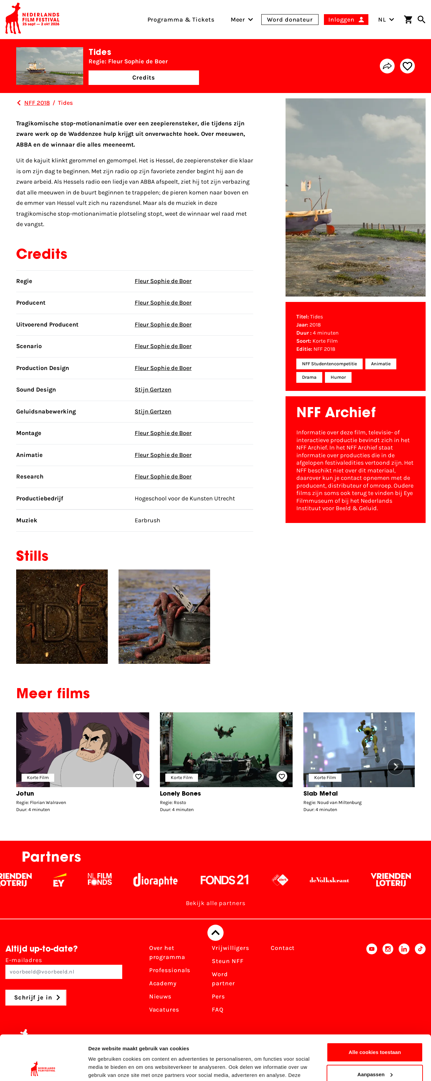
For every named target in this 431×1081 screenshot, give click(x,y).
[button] (395, 766)
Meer (238, 20)
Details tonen (104, 1068)
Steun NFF (227, 961)
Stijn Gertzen (153, 389)
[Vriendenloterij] (397, 880)
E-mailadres (63, 967)
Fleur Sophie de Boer (163, 281)
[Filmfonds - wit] (106, 880)
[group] (82, 764)
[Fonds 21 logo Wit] (230, 880)
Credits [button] (143, 77)
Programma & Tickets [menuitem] (180, 20)
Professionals (170, 970)
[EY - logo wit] (65, 880)
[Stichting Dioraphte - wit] (161, 880)
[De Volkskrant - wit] (335, 880)
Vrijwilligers (230, 948)
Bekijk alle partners (215, 903)
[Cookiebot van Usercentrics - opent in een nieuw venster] (43, 1068)
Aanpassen (375, 1032)
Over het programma (167, 952)
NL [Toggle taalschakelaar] (386, 19)
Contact (283, 948)
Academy (163, 983)
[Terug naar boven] (215, 933)
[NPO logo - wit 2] (286, 880)
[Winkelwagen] (408, 20)
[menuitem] (238, 20)
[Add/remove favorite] (407, 66)
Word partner (223, 978)
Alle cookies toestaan (375, 1010)
